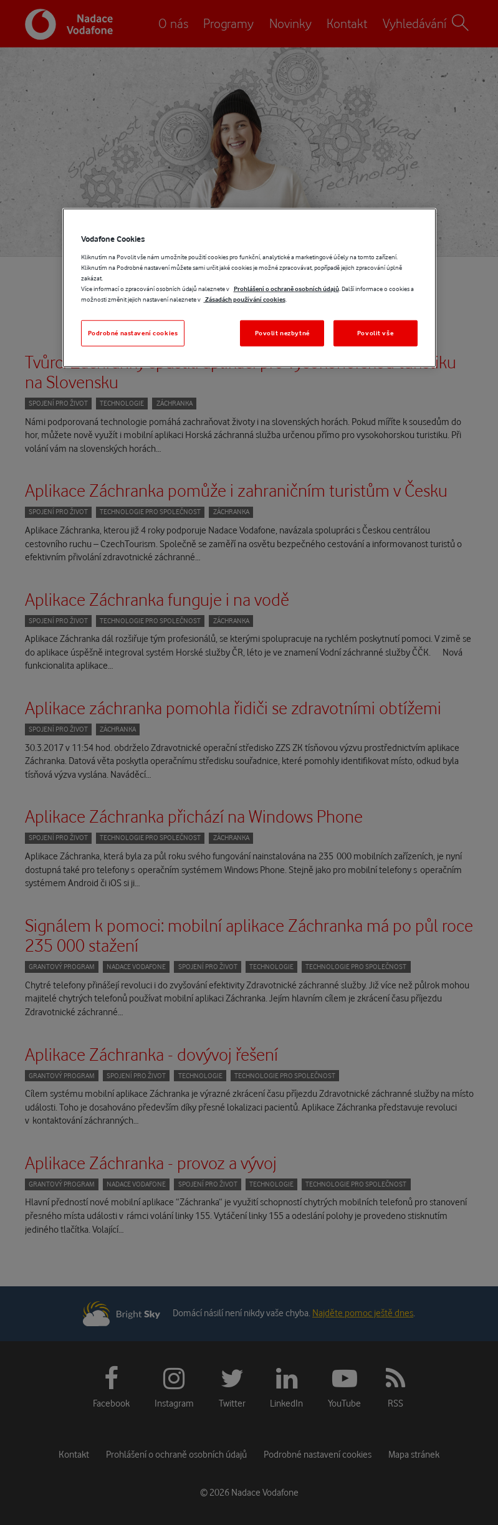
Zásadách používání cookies (244, 299)
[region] (249, 288)
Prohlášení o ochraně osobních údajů (286, 289)
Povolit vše (375, 333)
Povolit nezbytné (282, 333)
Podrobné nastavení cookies (133, 333)
